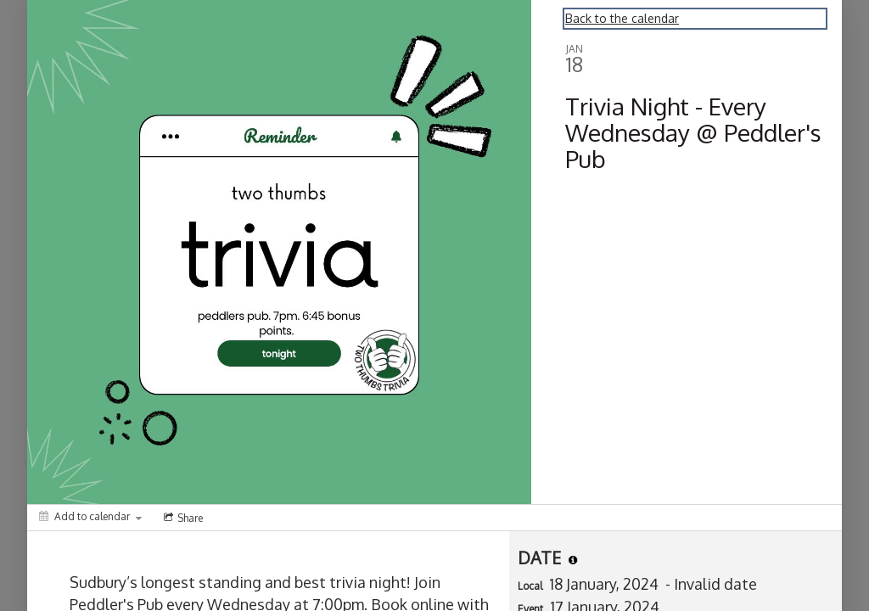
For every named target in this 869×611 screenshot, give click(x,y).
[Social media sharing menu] (182, 517)
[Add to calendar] (90, 516)
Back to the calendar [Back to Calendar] (622, 18)
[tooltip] (573, 560)
